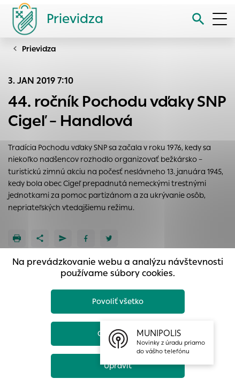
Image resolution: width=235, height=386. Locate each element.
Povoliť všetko (117, 301)
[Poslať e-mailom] (63, 238)
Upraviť (118, 365)
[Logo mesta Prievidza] (53, 19)
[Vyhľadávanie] (198, 19)
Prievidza (39, 49)
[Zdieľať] (40, 238)
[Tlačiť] (17, 238)
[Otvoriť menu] (220, 19)
